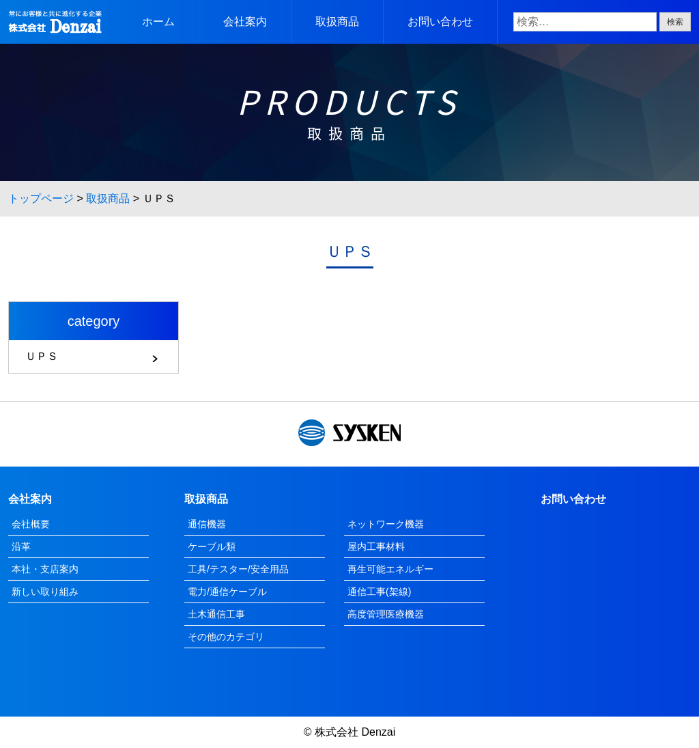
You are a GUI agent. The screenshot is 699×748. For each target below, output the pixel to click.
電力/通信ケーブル (227, 591)
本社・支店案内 (45, 569)
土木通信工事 (216, 614)
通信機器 (207, 523)
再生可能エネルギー (390, 569)
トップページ (41, 198)
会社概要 (31, 523)
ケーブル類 (212, 546)
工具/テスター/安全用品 (238, 569)
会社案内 (245, 21)
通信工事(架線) (379, 591)
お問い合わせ (440, 21)
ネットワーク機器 (385, 523)
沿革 (21, 546)
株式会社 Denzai (355, 732)
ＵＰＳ (41, 356)
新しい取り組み (45, 591)
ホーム (158, 21)
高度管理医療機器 (385, 614)
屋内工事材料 (376, 546)
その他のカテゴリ (226, 636)
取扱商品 (337, 21)
